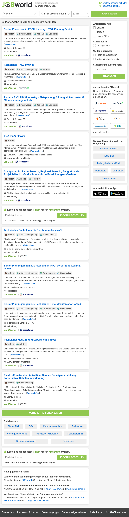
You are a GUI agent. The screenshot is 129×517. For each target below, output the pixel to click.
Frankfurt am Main (109, 148)
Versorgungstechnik (17, 434)
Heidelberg (100, 171)
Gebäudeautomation (26, 441)
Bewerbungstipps (111, 6)
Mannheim (29, 22)
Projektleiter (68, 441)
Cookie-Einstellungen (116, 512)
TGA (31, 426)
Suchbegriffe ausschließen (107, 65)
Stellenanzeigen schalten (114, 3)
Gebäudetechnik (75, 434)
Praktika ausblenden (107, 55)
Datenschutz (8, 512)
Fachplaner (77, 426)
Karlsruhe (15, 500)
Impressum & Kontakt (28, 512)
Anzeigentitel (103, 45)
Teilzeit (100, 32)
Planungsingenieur (52, 426)
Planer (9, 22)
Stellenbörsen (96, 512)
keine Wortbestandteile (108, 59)
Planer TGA (13, 426)
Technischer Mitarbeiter (46, 434)
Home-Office (103, 36)
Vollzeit (100, 28)
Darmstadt (118, 171)
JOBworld (27, 480)
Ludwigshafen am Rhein (37, 500)
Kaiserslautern (109, 178)
